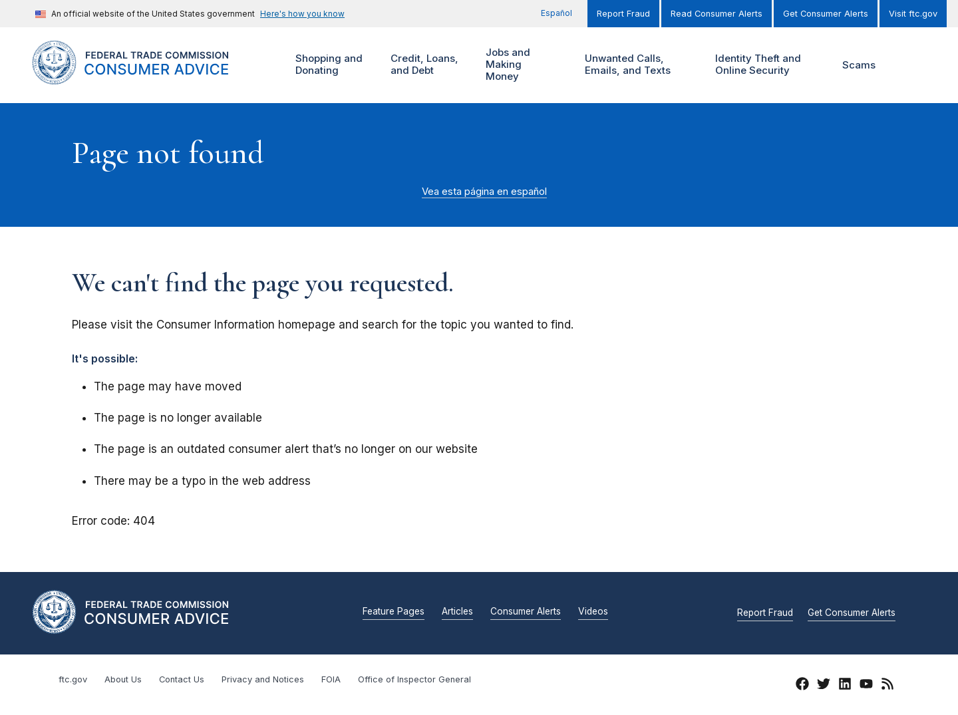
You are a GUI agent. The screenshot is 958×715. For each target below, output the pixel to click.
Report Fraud (623, 14)
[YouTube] (866, 686)
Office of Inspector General (414, 679)
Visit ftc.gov (913, 14)
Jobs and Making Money (511, 65)
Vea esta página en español (484, 192)
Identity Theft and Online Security (761, 65)
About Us (123, 679)
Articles (457, 612)
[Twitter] (823, 686)
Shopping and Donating (327, 65)
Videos (593, 612)
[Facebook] (802, 686)
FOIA (331, 679)
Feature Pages (393, 612)
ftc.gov (73, 679)
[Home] (146, 77)
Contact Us (181, 679)
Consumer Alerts (525, 612)
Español (556, 13)
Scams (859, 65)
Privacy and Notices (263, 679)
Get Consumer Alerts (825, 14)
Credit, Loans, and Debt (422, 65)
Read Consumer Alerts (716, 14)
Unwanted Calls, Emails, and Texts (636, 65)
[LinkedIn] (845, 686)
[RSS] (887, 686)
